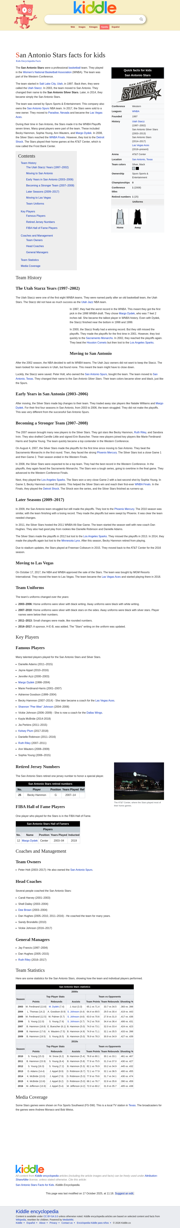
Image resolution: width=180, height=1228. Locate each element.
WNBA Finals (57, 137)
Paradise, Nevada (58, 112)
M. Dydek (54, 1006)
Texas (132, 1105)
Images (82, 27)
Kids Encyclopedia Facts (28, 61)
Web (73, 27)
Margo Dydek (84, 133)
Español (116, 27)
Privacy (53, 1223)
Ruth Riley (140, 432)
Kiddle (19, 1223)
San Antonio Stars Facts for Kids (35, 1185)
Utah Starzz (138, 121)
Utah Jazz (87, 302)
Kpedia (104, 27)
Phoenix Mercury (107, 452)
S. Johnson (73, 1011)
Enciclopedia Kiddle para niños (93, 1223)
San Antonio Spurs (38, 108)
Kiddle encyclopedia (47, 1175)
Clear (134, 19)
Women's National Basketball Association (47, 72)
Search (141, 19)
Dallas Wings (94, 712)
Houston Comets (97, 342)
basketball (75, 67)
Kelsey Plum (25, 730)
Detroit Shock (51, 488)
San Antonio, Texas (142, 159)
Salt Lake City (47, 83)
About (42, 1223)
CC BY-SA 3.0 (50, 1216)
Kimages (93, 27)
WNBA (135, 111)
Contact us (67, 1223)
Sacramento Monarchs (99, 338)
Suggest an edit (124, 1193)
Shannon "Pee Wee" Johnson (35, 706)
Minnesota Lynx (70, 540)
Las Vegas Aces (140, 145)
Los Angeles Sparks (142, 342)
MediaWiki (68, 1219)
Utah (60, 83)
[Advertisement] (90, 40)
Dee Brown (24, 910)
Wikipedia (21, 1219)
